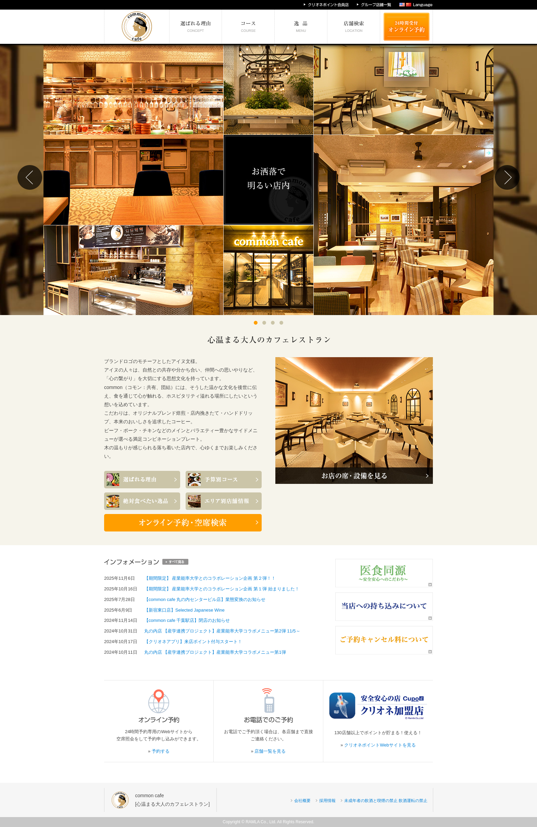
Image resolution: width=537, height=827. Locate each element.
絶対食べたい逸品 (301, 27)
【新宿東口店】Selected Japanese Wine (184, 610)
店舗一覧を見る (270, 751)
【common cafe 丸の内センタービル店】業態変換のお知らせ (205, 599)
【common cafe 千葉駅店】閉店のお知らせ (187, 620)
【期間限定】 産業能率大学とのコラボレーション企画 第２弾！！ (210, 578)
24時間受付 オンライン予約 (406, 27)
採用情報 (327, 800)
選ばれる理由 (196, 27)
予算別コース (248, 27)
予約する (161, 751)
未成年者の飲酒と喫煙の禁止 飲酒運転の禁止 (385, 800)
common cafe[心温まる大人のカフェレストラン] (172, 800)
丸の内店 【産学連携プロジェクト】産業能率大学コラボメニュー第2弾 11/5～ (222, 631)
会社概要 (302, 800)
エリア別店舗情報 (353, 27)
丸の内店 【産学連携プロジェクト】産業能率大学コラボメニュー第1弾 (215, 652)
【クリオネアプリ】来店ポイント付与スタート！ (193, 641)
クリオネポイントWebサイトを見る (380, 745)
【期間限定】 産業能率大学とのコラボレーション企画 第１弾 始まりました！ (221, 588)
